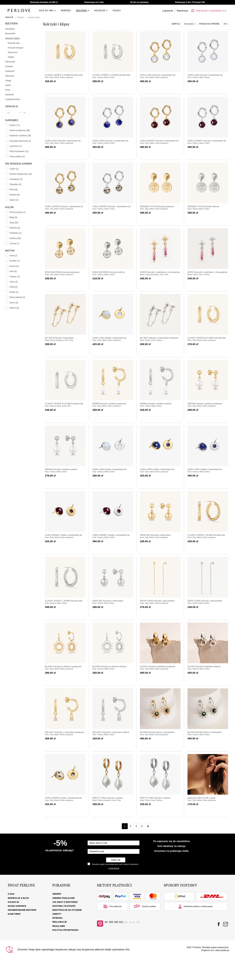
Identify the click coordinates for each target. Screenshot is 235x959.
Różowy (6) (15, 228)
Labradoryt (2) (16, 179)
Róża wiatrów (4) (17, 297)
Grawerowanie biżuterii (22, 910)
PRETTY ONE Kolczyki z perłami (107, 798)
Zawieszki (9, 71)
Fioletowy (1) (15, 233)
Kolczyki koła (14, 43)
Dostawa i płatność (64, 906)
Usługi (8, 80)
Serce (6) (14, 302)
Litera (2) (14, 282)
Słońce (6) (14, 308)
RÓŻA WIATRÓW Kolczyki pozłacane (62, 272)
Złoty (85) (14, 222)
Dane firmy (14, 914)
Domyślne (189, 24)
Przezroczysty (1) (18, 212)
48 (226, 24)
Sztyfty (11, 57)
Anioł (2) (13, 255)
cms (212, 950)
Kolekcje (100, 10)
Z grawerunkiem (12, 99)
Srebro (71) (15, 125)
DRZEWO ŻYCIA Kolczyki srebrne (203, 206)
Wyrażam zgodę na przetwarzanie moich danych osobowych (115, 864)
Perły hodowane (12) (19, 151)
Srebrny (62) (15, 238)
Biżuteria (82, 10)
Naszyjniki (10, 29)
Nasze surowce (17, 906)
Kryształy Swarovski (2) (20, 141)
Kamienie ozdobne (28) (20, 135)
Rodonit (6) (15, 195)
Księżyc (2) (15, 276)
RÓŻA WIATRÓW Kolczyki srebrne (108, 272)
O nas (11, 894)
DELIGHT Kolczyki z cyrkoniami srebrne (110, 732)
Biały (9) (13, 217)
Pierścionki (10, 62)
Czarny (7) (14, 243)
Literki (8, 85)
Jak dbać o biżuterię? (65, 902)
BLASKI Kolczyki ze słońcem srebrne (109, 666)
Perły (7, 90)
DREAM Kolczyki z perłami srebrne (61, 469)
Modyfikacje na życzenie (67, 910)
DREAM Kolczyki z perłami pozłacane (204, 403)
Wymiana (57, 918)
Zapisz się (115, 860)
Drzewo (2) (15, 261)
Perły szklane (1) (17, 156)
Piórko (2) (14, 292)
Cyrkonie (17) (16, 146)
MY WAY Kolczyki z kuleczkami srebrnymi (159, 338)
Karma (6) (14, 266)
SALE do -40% (47, 10)
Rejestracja (182, 10)
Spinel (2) (14, 200)
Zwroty (56, 914)
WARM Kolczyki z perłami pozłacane (109, 403)
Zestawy (9, 66)
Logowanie (167, 10)
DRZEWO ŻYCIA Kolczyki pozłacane (157, 206)
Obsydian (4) (15, 184)
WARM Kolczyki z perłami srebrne (155, 403)
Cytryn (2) (14, 169)
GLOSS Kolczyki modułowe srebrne (203, 666)
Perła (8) (13, 189)
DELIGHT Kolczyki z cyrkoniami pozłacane (64, 732)
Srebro (56, 894)
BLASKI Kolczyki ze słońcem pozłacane (63, 666)
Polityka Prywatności (65, 930)
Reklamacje (59, 922)
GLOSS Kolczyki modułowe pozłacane (157, 666)
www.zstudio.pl (222, 950)
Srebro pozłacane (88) (20, 130)
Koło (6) (13, 271)
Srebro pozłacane (63, 898)
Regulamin (58, 926)
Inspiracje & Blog (18, 898)
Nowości (66, 10)
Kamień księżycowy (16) (21, 174)
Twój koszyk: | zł (208, 10)
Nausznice (12, 52)
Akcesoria (9, 76)
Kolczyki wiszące (15, 48)
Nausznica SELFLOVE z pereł (201, 798)
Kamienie (9, 94)
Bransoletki (10, 33)
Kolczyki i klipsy (34, 17)
